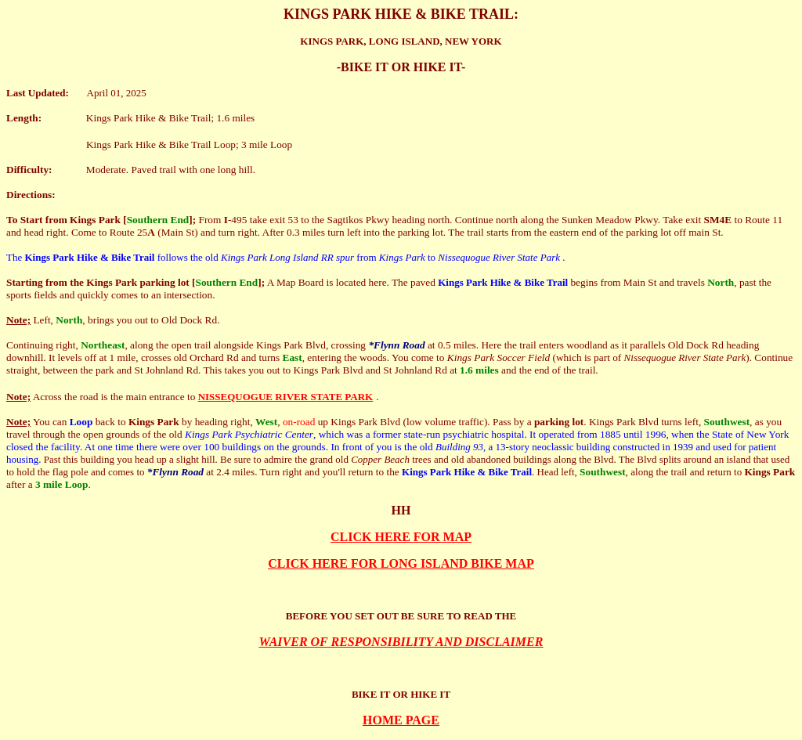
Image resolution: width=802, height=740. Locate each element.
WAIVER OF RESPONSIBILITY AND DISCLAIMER (401, 641)
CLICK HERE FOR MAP (401, 536)
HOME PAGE (401, 720)
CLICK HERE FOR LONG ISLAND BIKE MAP (401, 563)
